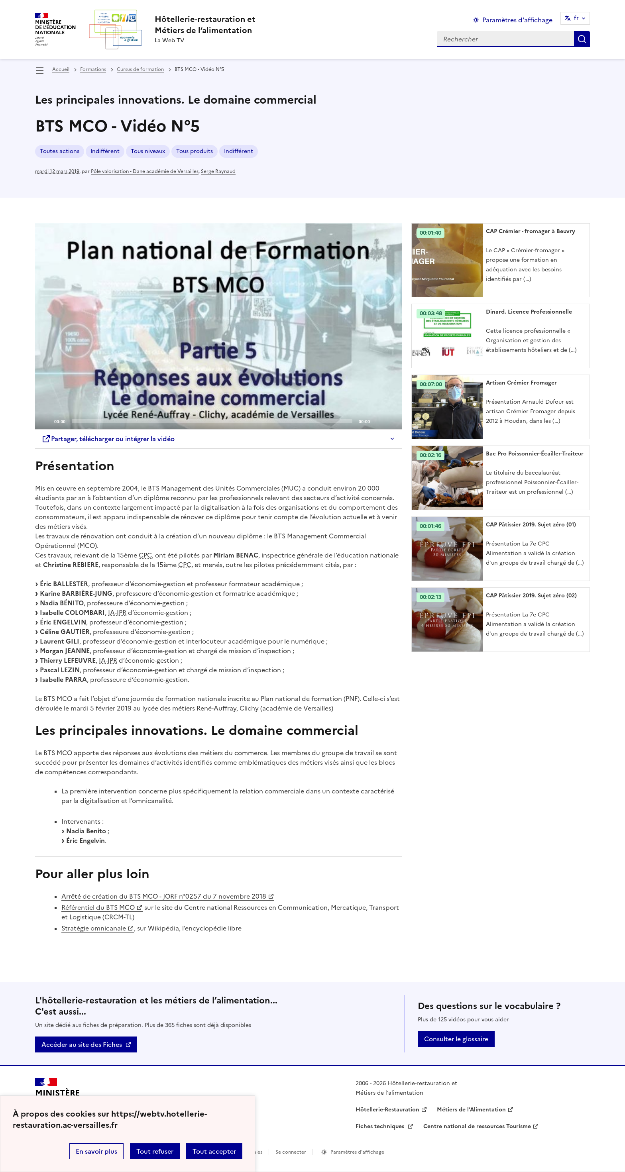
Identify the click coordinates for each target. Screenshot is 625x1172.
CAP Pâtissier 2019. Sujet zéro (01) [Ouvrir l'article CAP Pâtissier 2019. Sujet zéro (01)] (531, 524)
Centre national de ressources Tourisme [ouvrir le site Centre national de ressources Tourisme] (477, 1126)
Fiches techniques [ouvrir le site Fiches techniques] (381, 1126)
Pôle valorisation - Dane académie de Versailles (145, 171)
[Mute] (378, 420)
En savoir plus (96, 1151)
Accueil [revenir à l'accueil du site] (60, 69)
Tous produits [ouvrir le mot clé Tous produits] (194, 151)
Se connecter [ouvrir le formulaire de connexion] (290, 1152)
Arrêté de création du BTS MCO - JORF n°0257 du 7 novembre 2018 (163, 896)
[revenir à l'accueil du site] (205, 25)
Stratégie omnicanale (93, 928)
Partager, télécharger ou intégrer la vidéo (108, 439)
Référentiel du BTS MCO (98, 907)
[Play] (218, 326)
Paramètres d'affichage (357, 1152)
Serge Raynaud (218, 171)
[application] (218, 326)
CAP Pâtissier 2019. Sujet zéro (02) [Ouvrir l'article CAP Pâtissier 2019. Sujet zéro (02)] (531, 595)
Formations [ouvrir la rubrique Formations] (93, 69)
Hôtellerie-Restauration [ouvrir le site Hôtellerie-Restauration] (387, 1109)
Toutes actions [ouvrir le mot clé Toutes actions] (59, 151)
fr (576, 18)
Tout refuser (154, 1151)
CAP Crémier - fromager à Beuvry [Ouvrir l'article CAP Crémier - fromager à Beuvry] (530, 231)
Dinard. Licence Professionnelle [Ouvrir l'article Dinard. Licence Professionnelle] (529, 312)
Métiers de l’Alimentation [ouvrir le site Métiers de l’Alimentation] (471, 1109)
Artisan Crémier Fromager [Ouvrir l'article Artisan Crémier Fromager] (521, 383)
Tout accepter (214, 1151)
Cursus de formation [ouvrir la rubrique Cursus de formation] (140, 69)
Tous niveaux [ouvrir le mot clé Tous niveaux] (148, 151)
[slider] (212, 421)
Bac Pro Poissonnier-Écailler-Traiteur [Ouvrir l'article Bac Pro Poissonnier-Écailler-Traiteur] (535, 454)
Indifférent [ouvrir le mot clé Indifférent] (105, 151)
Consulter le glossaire (456, 1039)
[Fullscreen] (391, 420)
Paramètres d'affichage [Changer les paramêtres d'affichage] (517, 20)
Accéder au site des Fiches (81, 1044)
